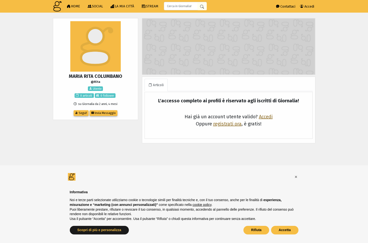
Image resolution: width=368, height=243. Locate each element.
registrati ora (227, 124)
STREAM (150, 6)
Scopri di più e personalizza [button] (99, 230)
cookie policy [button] (201, 205)
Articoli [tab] (156, 85)
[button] (296, 177)
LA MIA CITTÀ (122, 6)
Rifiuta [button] (256, 230)
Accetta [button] (285, 230)
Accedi (307, 7)
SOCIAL (95, 6)
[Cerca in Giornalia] (202, 6)
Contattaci (285, 7)
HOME (73, 6)
